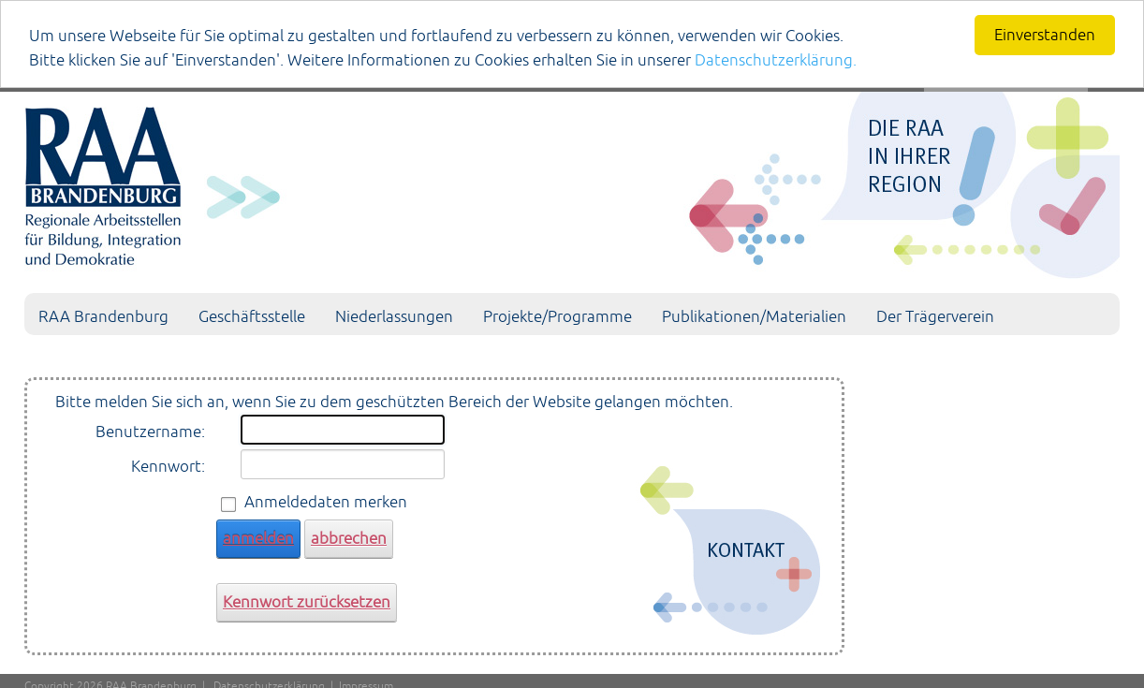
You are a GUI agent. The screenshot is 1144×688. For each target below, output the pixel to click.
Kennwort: (168, 466)
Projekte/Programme (557, 316)
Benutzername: (150, 431)
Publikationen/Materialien (754, 316)
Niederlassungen (394, 316)
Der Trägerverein (935, 316)
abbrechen (349, 538)
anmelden (258, 538)
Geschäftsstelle (251, 316)
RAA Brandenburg (103, 316)
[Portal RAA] (572, 181)
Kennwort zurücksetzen (306, 602)
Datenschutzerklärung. (776, 60)
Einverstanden (1044, 34)
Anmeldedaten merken (325, 501)
